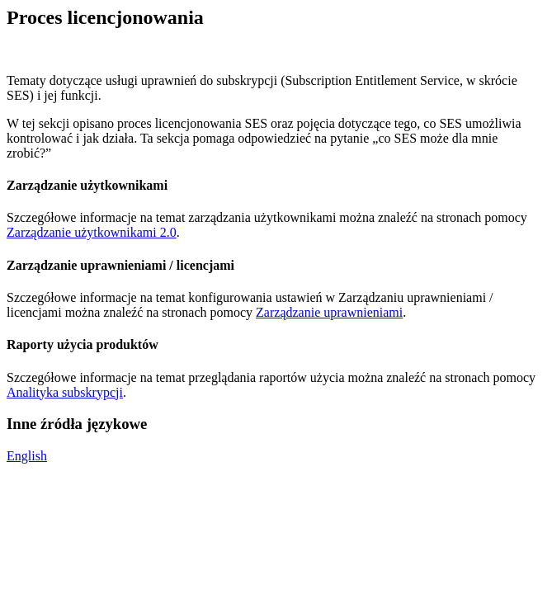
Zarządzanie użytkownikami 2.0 (92, 232)
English (27, 456)
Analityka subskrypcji (65, 392)
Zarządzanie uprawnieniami (329, 312)
